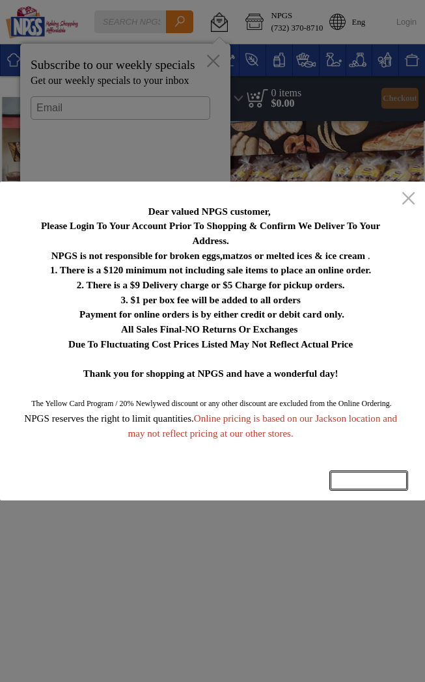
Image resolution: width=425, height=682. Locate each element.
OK (369, 480)
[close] (408, 199)
